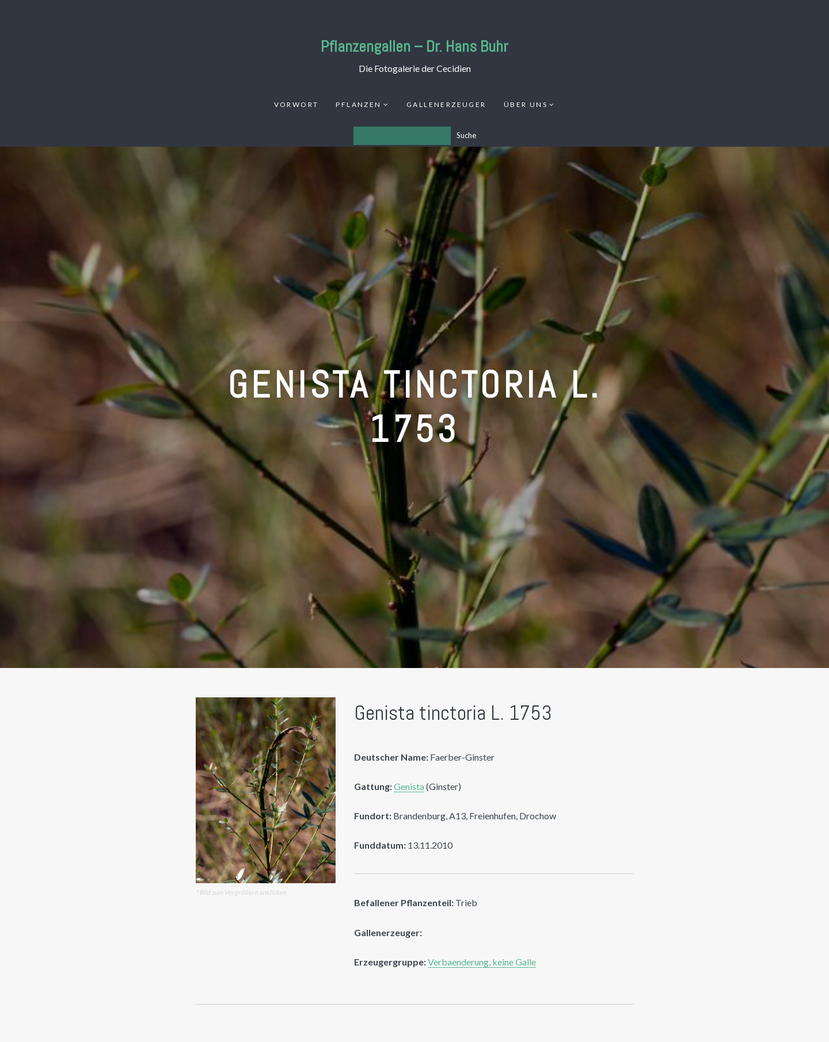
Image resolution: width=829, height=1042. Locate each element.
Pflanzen (358, 104)
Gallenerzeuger (446, 104)
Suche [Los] (466, 135)
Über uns (525, 104)
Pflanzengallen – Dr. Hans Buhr (414, 46)
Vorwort (296, 104)
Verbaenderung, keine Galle (482, 961)
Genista (409, 786)
